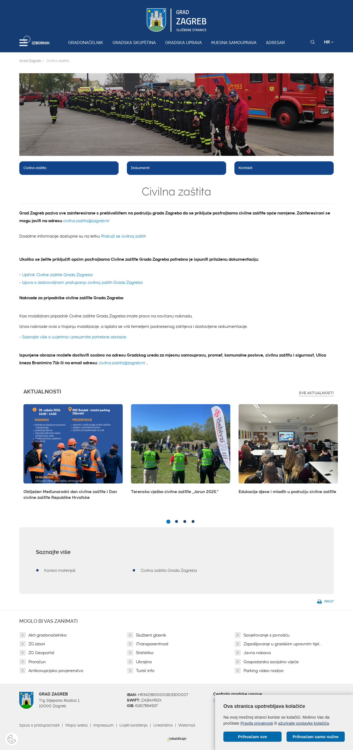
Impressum (103, 725)
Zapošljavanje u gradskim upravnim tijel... (283, 644)
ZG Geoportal (41, 652)
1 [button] (168, 522)
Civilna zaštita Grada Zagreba (169, 570)
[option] (73, 454)
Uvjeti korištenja (133, 725)
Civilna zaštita (34, 168)
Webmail (186, 725)
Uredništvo (163, 725)
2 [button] (176, 522)
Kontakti (245, 168)
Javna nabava (257, 652)
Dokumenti (140, 168)
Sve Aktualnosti (316, 393)
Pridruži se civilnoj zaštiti (123, 236)
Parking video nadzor (264, 670)
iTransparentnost (152, 644)
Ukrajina (144, 661)
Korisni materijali (59, 570)
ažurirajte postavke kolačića (303, 723)
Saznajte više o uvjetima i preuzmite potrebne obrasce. (74, 337)
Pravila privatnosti (256, 723)
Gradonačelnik (85, 42)
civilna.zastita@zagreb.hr (86, 220)
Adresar (275, 42)
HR (329, 42)
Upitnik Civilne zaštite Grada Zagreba (57, 274)
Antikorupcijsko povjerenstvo (55, 670)
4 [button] (193, 522)
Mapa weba (76, 725)
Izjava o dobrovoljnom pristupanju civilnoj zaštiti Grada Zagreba (82, 282)
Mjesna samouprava (233, 42)
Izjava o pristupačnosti (39, 725)
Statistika (144, 652)
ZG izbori (36, 644)
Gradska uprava (183, 42)
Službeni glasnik (151, 635)
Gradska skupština (134, 42)
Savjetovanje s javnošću (267, 635)
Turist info (145, 670)
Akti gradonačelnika (47, 635)
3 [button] (185, 522)
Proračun (37, 661)
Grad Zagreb (30, 61)
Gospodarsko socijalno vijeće (271, 661)
